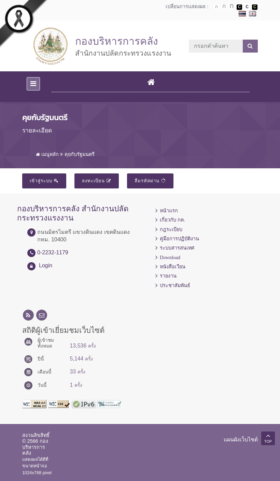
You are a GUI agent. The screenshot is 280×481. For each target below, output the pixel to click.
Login (45, 265)
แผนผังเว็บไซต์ (241, 439)
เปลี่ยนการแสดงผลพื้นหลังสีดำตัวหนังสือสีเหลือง (254, 7)
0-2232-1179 (52, 252)
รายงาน (168, 276)
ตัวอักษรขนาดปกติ (216, 7)
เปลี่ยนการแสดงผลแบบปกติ (247, 7)
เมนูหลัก (47, 154)
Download (170, 257)
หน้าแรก (169, 210)
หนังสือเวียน (172, 266)
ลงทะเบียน (96, 180)
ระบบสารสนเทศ (177, 248)
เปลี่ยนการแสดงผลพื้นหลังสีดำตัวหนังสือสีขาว (239, 7)
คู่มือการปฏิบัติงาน (179, 238)
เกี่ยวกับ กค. (172, 220)
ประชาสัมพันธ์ (175, 285)
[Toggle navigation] (33, 83)
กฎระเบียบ (171, 229)
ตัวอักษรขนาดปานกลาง (224, 7)
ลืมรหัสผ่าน (150, 180)
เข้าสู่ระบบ (44, 180)
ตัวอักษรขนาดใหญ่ (232, 7)
